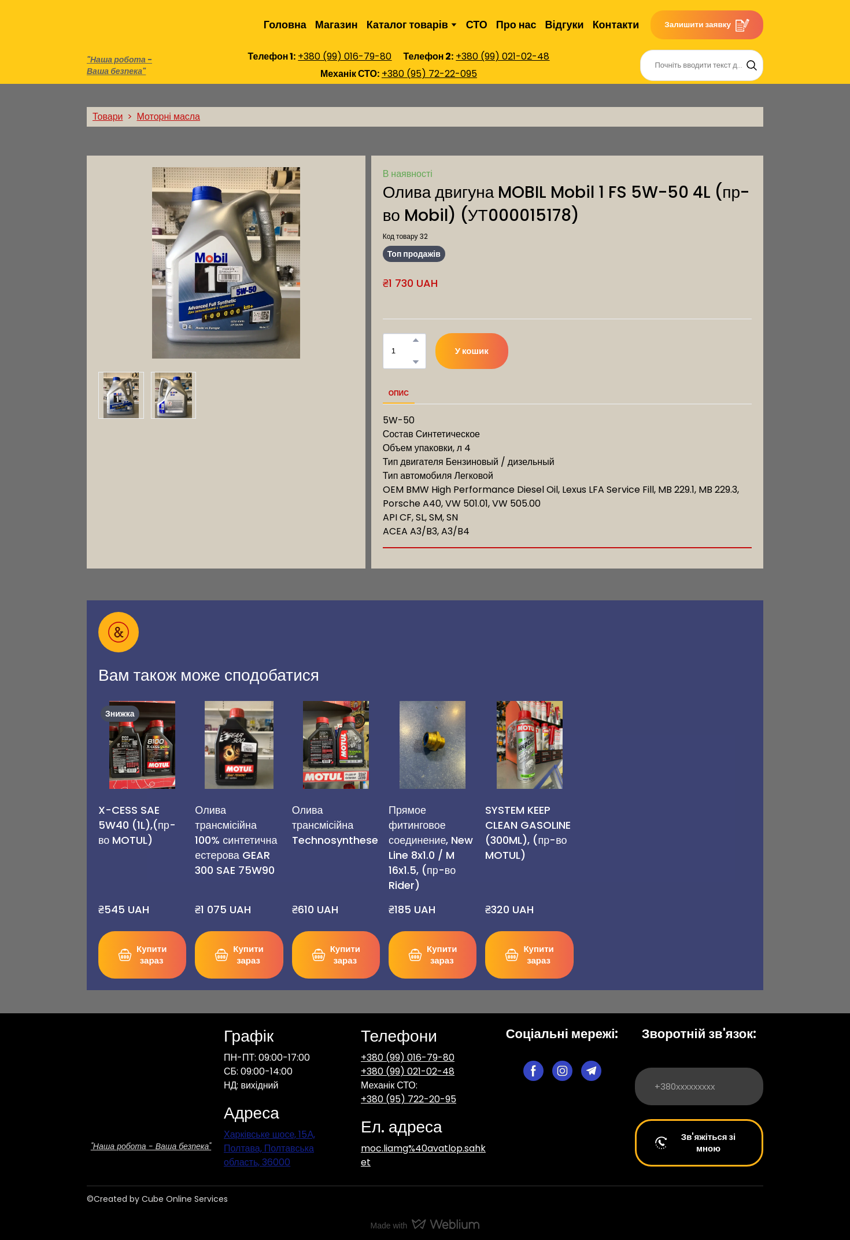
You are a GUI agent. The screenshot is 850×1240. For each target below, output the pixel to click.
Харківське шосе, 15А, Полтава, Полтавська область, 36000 (269, 1148)
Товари (108, 116)
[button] (707, 24)
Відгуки (564, 24)
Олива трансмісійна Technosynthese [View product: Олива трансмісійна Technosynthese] (335, 825)
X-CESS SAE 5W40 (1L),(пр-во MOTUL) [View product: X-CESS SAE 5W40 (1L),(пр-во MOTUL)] (137, 825)
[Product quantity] (401, 351)
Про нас (516, 24)
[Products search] (701, 65)
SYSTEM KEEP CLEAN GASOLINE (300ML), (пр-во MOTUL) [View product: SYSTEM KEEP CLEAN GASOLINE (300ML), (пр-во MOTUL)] (528, 832)
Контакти (616, 24)
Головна (285, 24)
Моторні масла (168, 116)
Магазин (336, 24)
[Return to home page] (115, 25)
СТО (476, 24)
